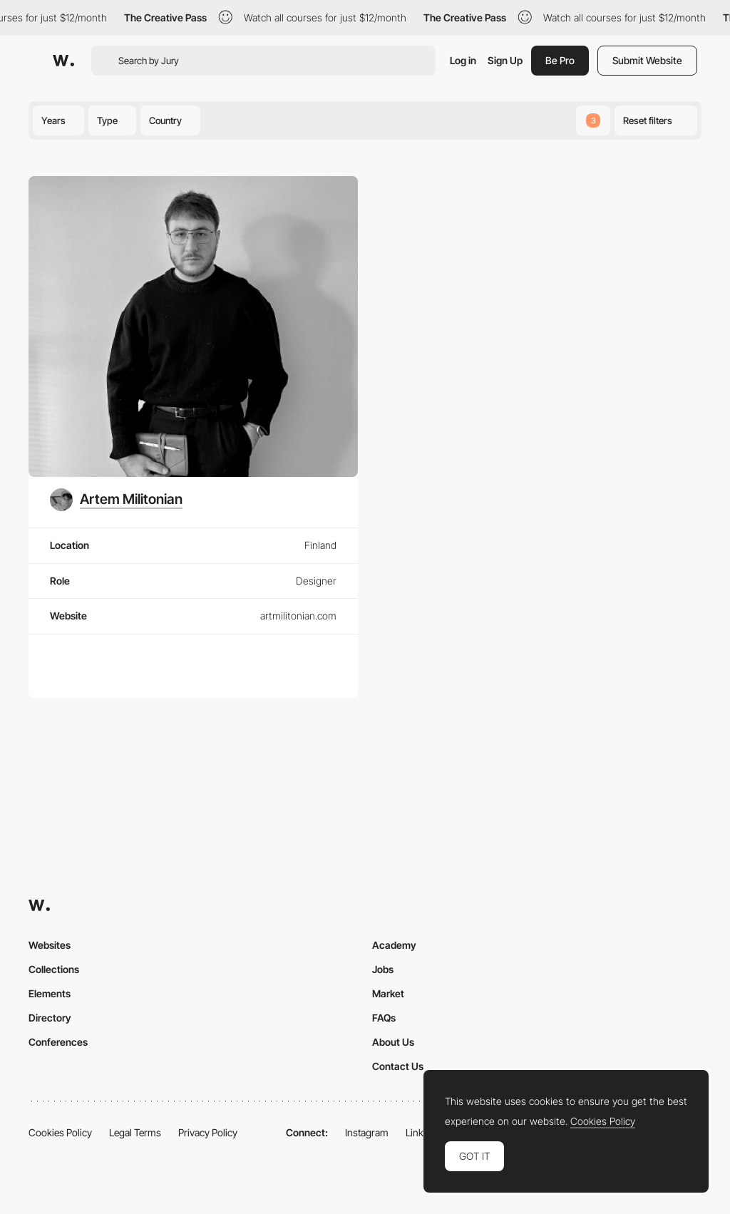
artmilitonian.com (298, 615)
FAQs (384, 1018)
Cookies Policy (60, 1132)
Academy (394, 945)
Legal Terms (135, 1132)
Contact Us (397, 1066)
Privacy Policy (207, 1132)
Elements (50, 993)
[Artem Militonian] (116, 499)
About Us (393, 1042)
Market (388, 993)
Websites (50, 945)
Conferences (58, 1042)
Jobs (383, 969)
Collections (54, 969)
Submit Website (647, 60)
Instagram (367, 1132)
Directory (50, 1018)
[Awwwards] (63, 60)
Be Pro (560, 60)
